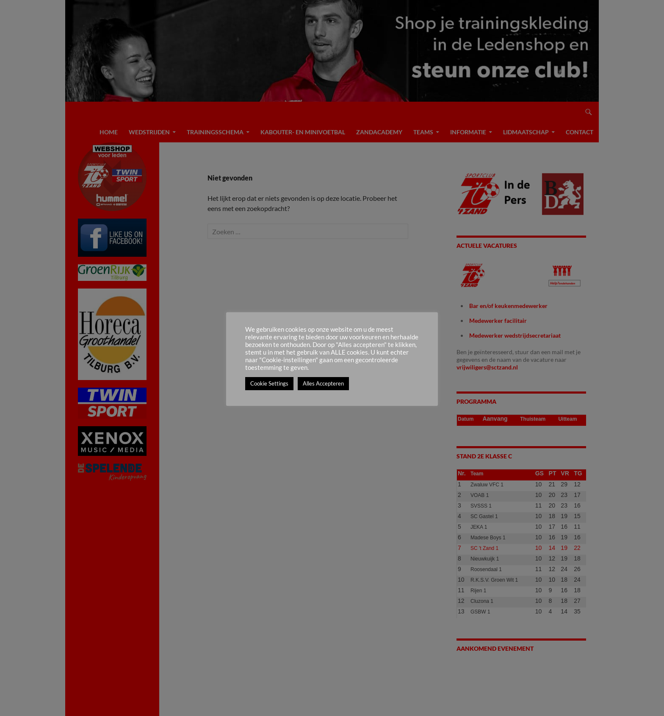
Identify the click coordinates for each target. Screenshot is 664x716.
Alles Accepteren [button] (323, 383)
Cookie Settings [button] (269, 383)
